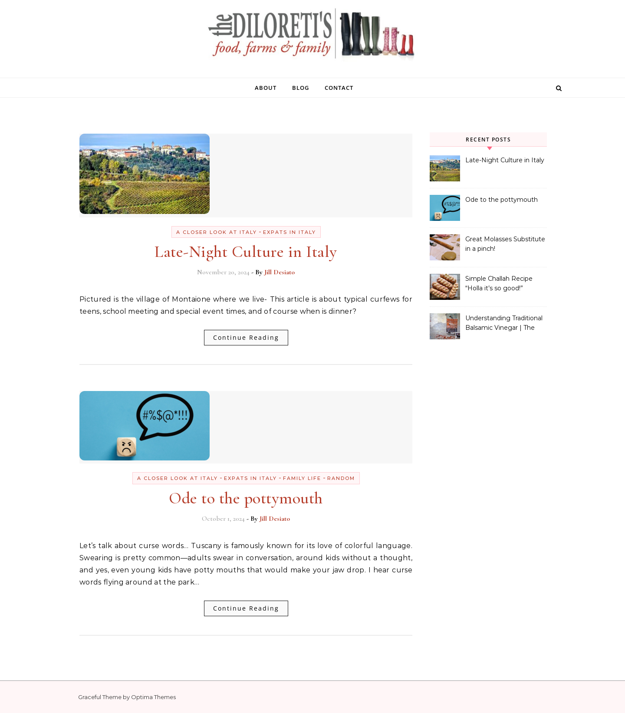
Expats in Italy (289, 232)
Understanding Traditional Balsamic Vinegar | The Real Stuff (504, 323)
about (265, 88)
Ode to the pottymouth (246, 498)
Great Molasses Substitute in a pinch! (505, 244)
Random (341, 478)
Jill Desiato (279, 272)
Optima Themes (153, 696)
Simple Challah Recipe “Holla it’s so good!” (499, 283)
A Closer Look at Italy (216, 232)
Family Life (302, 478)
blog (300, 88)
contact (339, 88)
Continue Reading (246, 337)
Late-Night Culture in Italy (246, 252)
